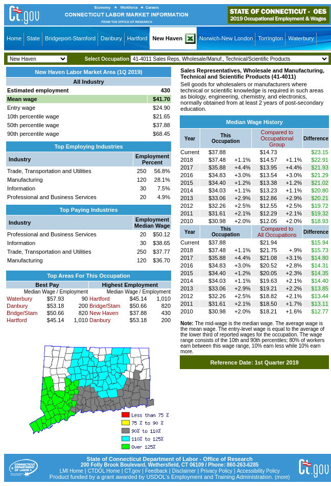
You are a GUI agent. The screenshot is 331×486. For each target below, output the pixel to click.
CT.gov (132, 471)
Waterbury (301, 38)
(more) (282, 477)
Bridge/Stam (22, 313)
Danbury (111, 38)
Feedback (156, 471)
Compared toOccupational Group (277, 138)
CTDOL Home (104, 471)
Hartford (137, 38)
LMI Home (71, 471)
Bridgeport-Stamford (70, 38)
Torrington (270, 38)
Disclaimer (184, 471)
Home (14, 38)
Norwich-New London (226, 38)
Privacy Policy (216, 471)
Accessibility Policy (258, 471)
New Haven (167, 38)
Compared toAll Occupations (276, 232)
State (33, 38)
